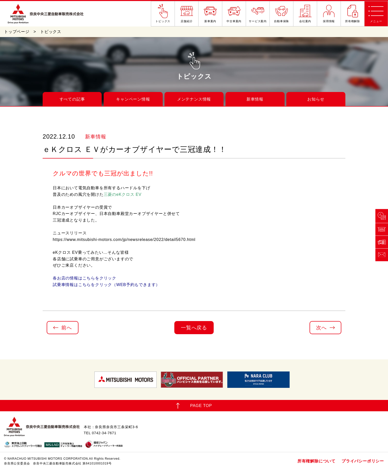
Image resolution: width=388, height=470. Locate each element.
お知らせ (315, 99)
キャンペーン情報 (133, 99)
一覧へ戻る (194, 327)
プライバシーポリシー (363, 461)
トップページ (17, 31)
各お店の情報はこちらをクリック (84, 278)
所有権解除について (316, 461)
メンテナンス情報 (194, 99)
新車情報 (254, 99)
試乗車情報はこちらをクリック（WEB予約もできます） (106, 285)
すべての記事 (72, 99)
